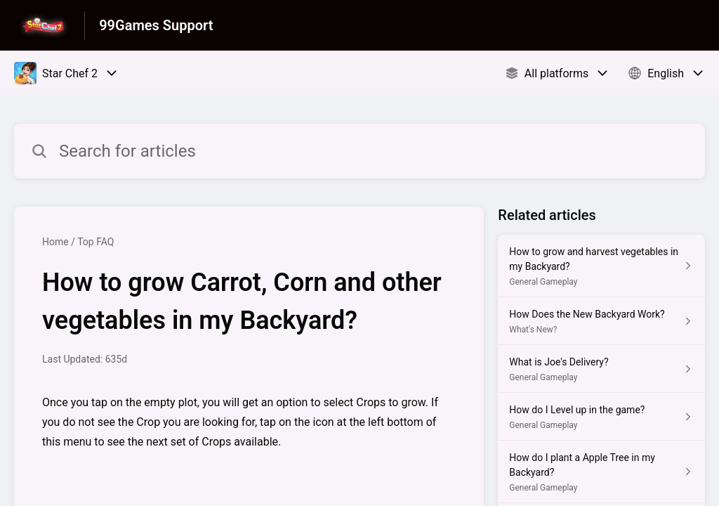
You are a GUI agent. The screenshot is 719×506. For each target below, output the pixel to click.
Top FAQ (95, 241)
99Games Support (156, 25)
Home (55, 241)
